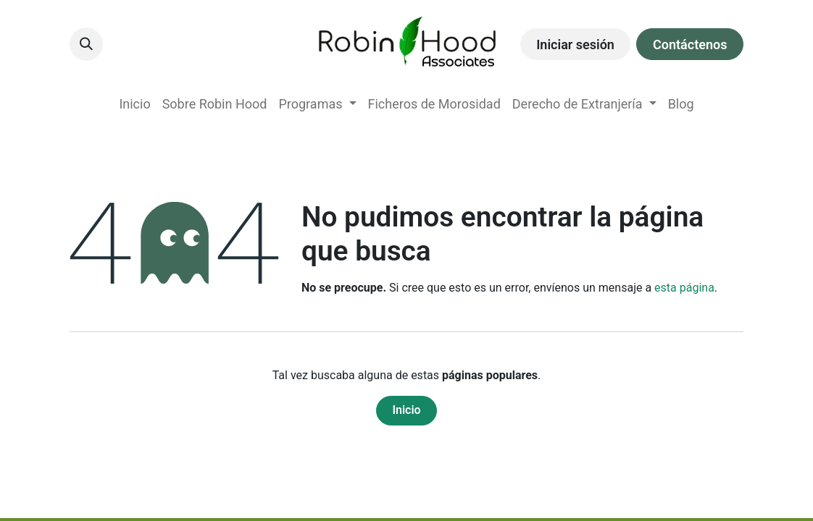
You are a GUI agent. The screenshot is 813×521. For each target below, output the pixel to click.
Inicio (406, 410)
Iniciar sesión (575, 44)
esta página (684, 288)
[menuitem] (134, 103)
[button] (86, 44)
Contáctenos (690, 44)
